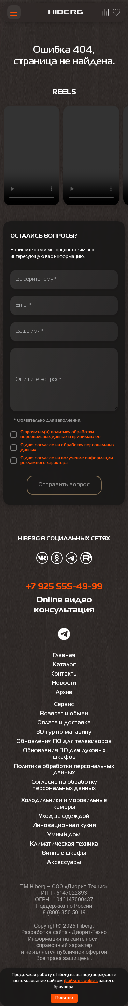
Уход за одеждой (64, 816)
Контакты (64, 674)
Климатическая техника (64, 844)
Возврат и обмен (64, 713)
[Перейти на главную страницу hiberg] (65, 12)
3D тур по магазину (64, 732)
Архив (64, 692)
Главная (64, 655)
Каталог (64, 665)
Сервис (64, 704)
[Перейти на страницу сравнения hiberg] (105, 12)
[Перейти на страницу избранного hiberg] (116, 12)
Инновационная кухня (64, 825)
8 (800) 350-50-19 (64, 912)
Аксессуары (64, 862)
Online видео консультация (64, 605)
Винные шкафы (64, 853)
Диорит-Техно (89, 932)
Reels (64, 92)
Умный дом (64, 835)
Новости (64, 683)
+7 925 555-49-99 (64, 586)
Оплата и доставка (64, 723)
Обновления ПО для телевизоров (64, 741)
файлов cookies (81, 981)
